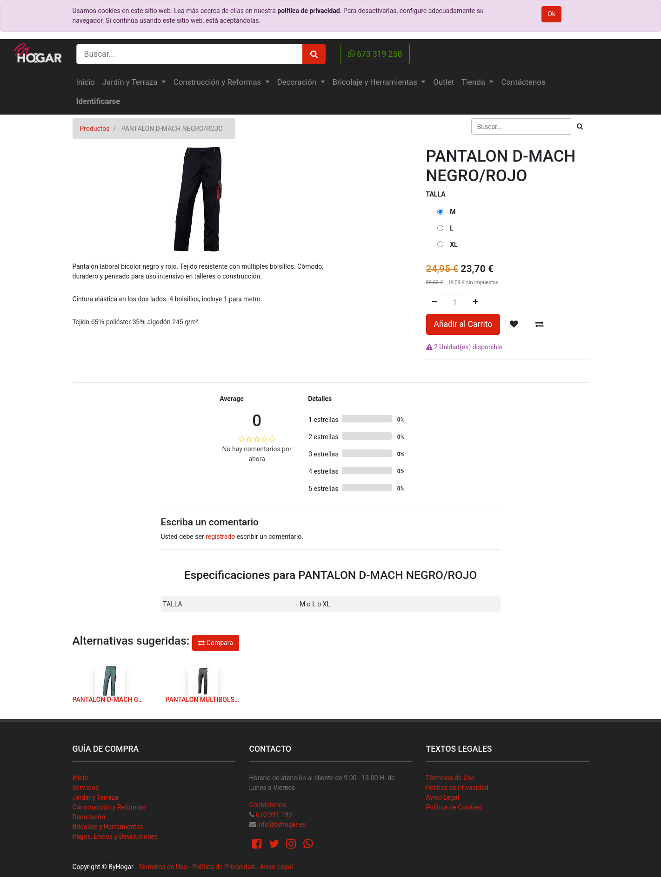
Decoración (89, 817)
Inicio (80, 778)
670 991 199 (274, 814)
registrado (220, 536)
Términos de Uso (450, 778)
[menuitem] (86, 82)
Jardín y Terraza (96, 797)
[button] (514, 324)
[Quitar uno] (434, 302)
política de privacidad (308, 10)
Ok (551, 14)
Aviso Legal (443, 797)
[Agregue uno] (475, 302)
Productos (95, 128)
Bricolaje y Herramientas (108, 826)
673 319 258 (375, 54)
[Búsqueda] (580, 126)
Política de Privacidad (457, 787)
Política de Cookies (453, 807)
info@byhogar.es (281, 824)
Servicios (86, 787)
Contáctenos (267, 805)
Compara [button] (215, 642)
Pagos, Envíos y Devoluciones (115, 836)
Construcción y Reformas (109, 807)
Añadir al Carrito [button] (463, 324)
